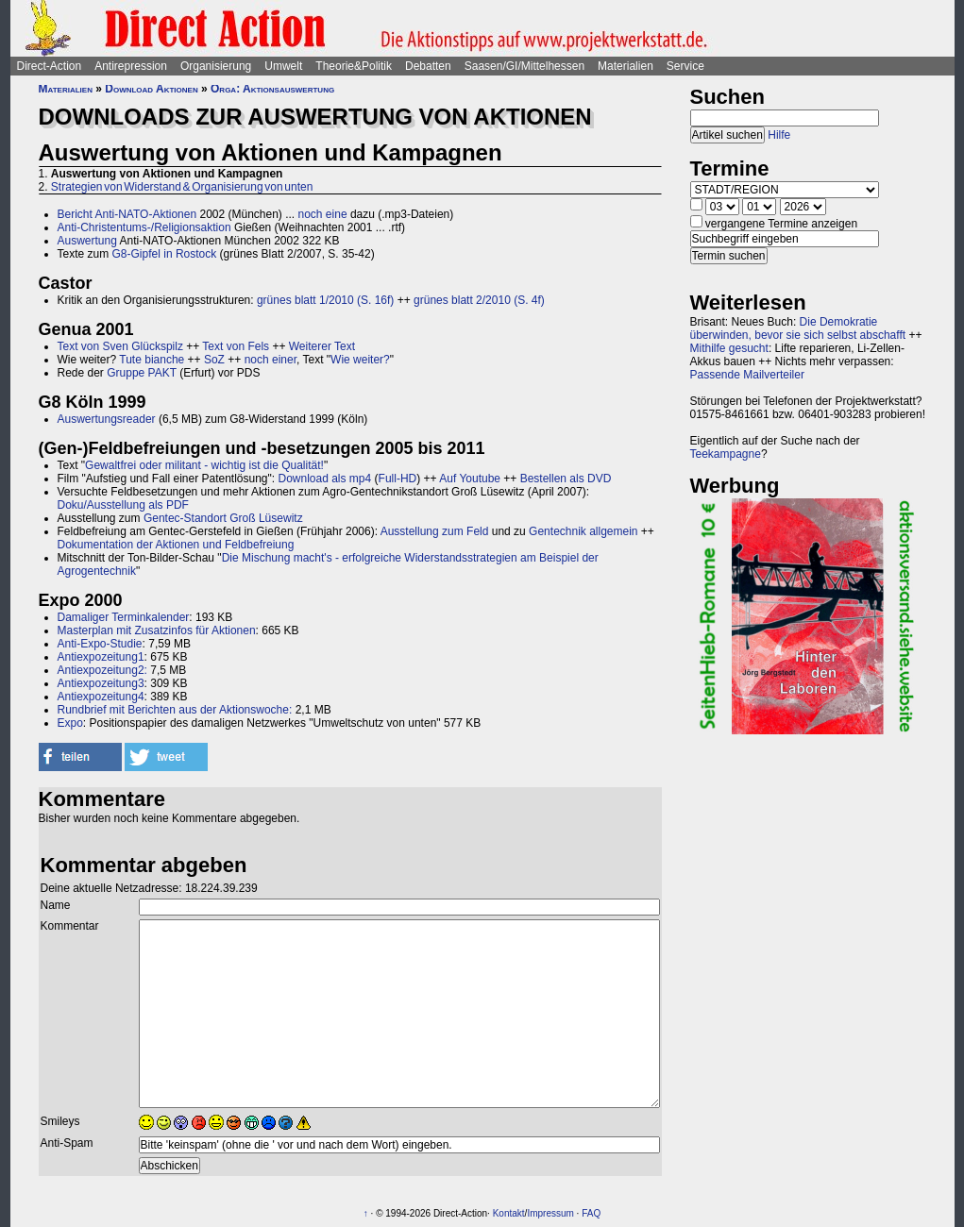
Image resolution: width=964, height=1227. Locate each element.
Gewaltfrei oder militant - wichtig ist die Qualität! (204, 465)
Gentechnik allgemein (583, 531)
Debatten (428, 66)
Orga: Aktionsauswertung (272, 88)
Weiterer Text (322, 346)
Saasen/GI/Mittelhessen (524, 66)
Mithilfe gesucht (729, 348)
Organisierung (215, 66)
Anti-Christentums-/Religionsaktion (144, 227)
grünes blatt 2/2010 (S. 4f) (479, 300)
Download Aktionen (151, 88)
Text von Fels (235, 346)
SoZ (214, 359)
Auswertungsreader (107, 419)
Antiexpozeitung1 (101, 657)
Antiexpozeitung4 (101, 696)
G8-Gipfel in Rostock (164, 254)
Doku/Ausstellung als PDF (123, 505)
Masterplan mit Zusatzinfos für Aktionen (157, 630)
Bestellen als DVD (566, 478)
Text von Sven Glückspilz (120, 346)
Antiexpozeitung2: (102, 670)
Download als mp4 (324, 478)
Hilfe (779, 135)
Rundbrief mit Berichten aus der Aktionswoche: (175, 709)
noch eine (322, 214)
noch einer (270, 359)
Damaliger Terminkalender (124, 617)
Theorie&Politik (353, 66)
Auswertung (87, 240)
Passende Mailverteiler (747, 374)
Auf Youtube (469, 478)
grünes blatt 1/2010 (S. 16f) (325, 300)
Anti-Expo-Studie (100, 643)
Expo (70, 723)
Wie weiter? (360, 359)
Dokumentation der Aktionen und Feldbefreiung (176, 544)
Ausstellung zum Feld (435, 531)
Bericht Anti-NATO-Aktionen (127, 214)
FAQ (591, 1213)
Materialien (625, 66)
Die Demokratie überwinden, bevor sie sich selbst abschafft (798, 328)
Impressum (550, 1213)
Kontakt (509, 1213)
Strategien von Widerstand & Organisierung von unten (182, 186)
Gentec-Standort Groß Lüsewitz (223, 518)
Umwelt (283, 66)
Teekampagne (725, 454)
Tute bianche (151, 359)
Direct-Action (49, 66)
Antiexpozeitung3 (101, 683)
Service (685, 66)
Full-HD (398, 478)
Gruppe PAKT (142, 372)
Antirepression (130, 66)
